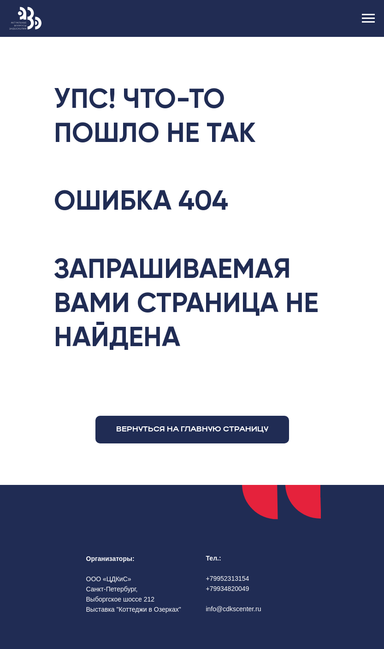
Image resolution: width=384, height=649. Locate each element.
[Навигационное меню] (368, 18)
